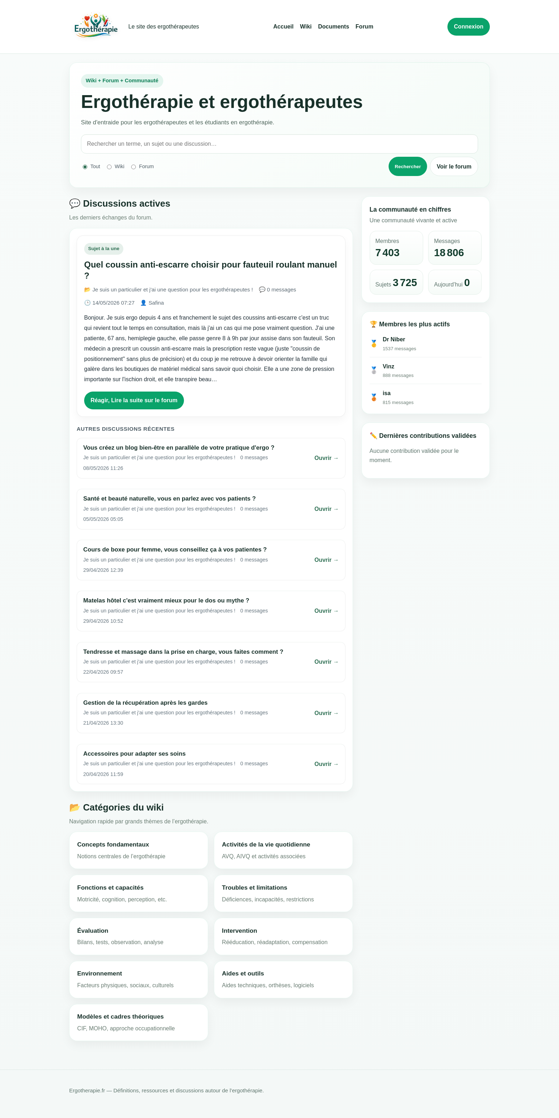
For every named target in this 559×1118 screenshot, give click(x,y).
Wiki (306, 27)
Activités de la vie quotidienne (266, 844)
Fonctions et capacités (110, 887)
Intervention (239, 930)
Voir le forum (454, 167)
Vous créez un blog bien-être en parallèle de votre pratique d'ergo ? (179, 447)
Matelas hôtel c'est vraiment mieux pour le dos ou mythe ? (166, 600)
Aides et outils (243, 973)
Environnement (99, 973)
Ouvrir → (326, 458)
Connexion (468, 27)
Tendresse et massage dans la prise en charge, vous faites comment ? (183, 651)
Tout (91, 167)
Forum (364, 27)
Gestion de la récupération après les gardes (145, 702)
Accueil (283, 27)
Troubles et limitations (254, 887)
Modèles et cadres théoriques (120, 1016)
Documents (333, 27)
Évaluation (92, 930)
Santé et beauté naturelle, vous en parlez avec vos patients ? (169, 498)
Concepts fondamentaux (113, 844)
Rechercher (408, 166)
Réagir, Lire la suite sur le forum (134, 400)
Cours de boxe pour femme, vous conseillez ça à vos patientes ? (175, 549)
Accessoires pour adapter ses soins (134, 753)
